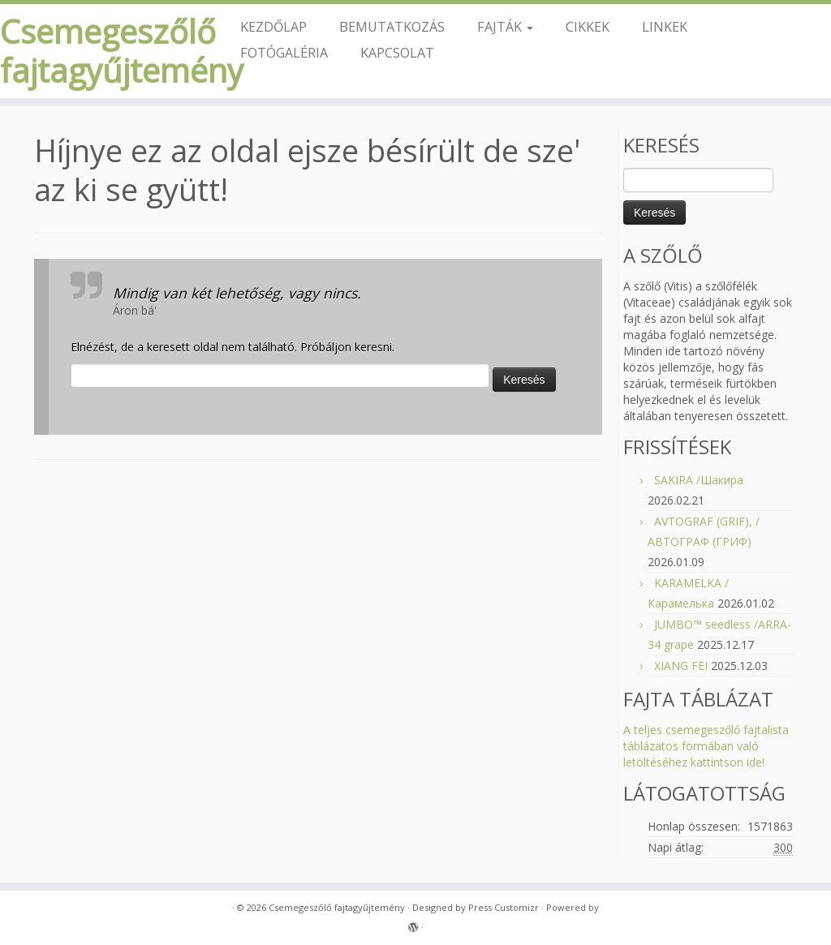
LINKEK (664, 26)
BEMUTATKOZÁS (392, 26)
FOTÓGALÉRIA (284, 52)
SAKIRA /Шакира (698, 480)
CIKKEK (587, 26)
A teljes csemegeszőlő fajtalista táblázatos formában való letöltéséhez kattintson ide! (706, 746)
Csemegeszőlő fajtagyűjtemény (97, 51)
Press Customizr (503, 907)
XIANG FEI (681, 665)
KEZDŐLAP (273, 26)
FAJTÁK (505, 26)
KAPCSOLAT (397, 52)
